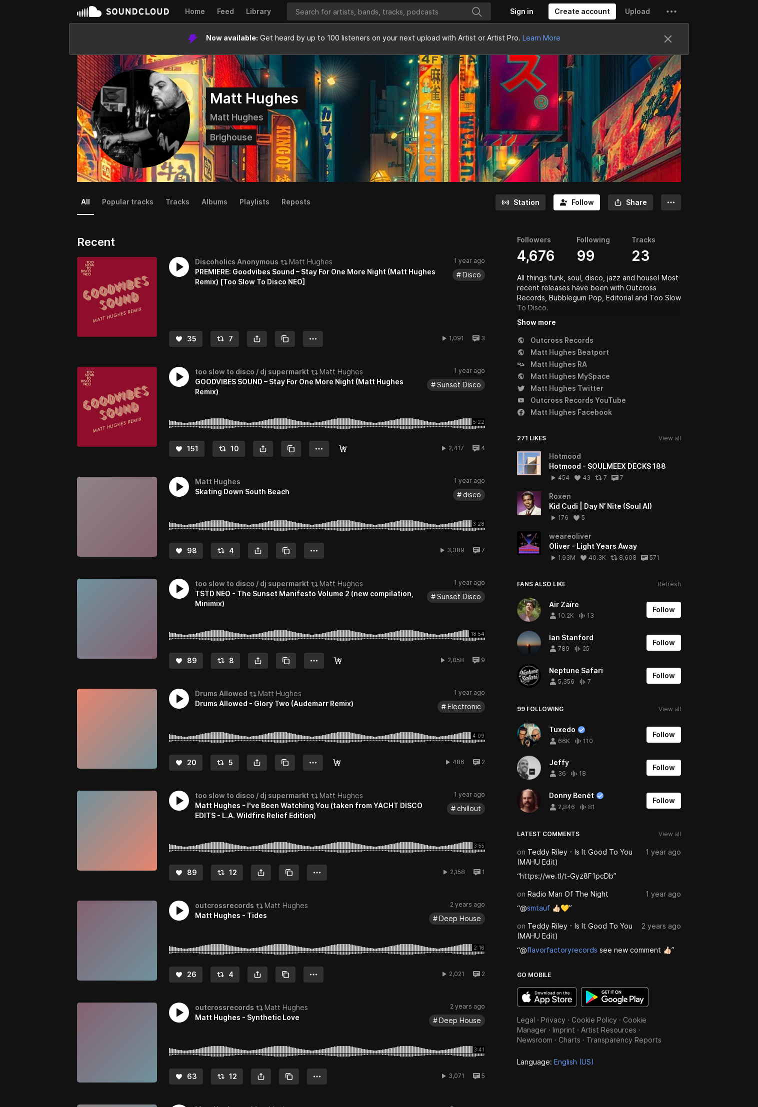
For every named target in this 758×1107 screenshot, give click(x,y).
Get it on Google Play (614, 997)
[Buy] (337, 763)
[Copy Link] (285, 339)
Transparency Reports (624, 1040)
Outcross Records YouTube (571, 400)
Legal (526, 1020)
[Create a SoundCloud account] (582, 11)
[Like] (185, 339)
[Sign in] (522, 11)
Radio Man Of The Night (568, 894)
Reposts (296, 201)
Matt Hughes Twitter (560, 388)
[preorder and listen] (338, 661)
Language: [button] (555, 1062)
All (85, 201)
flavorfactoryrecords (562, 950)
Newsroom (534, 1040)
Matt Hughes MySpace (563, 376)
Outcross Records (555, 340)
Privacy (553, 1020)
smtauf (538, 908)
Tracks (178, 201)
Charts (569, 1040)
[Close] (668, 38)
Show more (536, 322)
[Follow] (577, 202)
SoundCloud (123, 11)
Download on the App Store (547, 997)
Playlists (255, 201)
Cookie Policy (594, 1020)
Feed (225, 11)
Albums (215, 201)
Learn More (541, 37)
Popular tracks (128, 201)
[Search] (389, 11)
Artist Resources (608, 1030)
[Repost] (224, 339)
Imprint (563, 1030)
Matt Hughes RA (552, 364)
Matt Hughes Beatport (563, 352)
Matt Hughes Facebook (564, 412)
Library (258, 11)
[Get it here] (343, 449)
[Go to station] (521, 202)
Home (195, 11)
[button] (671, 11)
